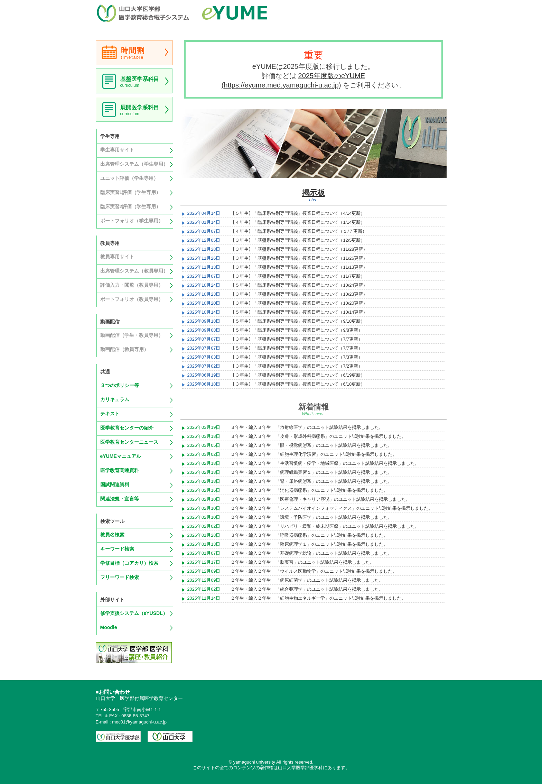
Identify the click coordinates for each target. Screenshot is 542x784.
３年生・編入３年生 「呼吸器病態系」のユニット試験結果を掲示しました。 (309, 535)
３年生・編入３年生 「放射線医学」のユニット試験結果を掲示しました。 (307, 427)
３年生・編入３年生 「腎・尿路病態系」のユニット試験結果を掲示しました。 (311, 481)
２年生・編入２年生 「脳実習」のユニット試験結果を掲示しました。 (302, 562)
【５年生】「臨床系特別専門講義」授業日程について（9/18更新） (298, 321)
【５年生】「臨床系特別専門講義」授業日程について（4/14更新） (298, 213)
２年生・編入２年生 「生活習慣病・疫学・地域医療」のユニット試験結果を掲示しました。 (325, 463)
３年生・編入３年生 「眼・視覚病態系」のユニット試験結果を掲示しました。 (311, 445)
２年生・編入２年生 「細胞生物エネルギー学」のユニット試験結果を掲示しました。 (318, 598)
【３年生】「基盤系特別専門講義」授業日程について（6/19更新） (298, 375)
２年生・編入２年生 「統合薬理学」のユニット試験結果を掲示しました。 (307, 589)
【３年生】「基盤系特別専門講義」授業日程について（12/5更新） (298, 240)
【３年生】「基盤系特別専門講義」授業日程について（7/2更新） (297, 366)
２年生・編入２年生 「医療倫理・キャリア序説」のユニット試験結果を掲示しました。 (320, 499)
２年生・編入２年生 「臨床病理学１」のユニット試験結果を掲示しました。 (309, 544)
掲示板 (313, 192)
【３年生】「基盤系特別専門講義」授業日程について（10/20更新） (299, 303)
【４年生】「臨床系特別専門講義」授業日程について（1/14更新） (298, 222)
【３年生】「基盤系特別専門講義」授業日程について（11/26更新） (299, 258)
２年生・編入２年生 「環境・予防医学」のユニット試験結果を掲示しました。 (311, 517)
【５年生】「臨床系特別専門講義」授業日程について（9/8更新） (297, 330)
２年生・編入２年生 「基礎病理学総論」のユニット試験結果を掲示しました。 (311, 553)
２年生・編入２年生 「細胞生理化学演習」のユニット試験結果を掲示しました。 (314, 454)
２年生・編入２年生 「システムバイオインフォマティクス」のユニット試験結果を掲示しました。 (332, 508)
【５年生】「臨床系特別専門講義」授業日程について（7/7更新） (297, 348)
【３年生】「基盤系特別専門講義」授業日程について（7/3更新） (297, 357)
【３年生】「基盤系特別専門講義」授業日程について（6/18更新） (298, 384)
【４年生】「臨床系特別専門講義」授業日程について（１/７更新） (299, 231)
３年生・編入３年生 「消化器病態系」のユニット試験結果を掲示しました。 (309, 490)
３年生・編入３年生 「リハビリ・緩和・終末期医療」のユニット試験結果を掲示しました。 (325, 526)
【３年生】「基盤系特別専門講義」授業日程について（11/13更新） (299, 267)
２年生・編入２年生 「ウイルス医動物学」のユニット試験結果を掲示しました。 (314, 571)
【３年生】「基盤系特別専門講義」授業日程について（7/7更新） (297, 339)
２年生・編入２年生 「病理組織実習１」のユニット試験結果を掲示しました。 (311, 472)
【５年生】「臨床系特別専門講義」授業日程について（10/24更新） (299, 285)
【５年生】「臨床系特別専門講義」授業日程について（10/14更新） (299, 312)
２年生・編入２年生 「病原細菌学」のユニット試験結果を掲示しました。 (307, 580)
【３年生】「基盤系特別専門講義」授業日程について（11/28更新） (299, 249)
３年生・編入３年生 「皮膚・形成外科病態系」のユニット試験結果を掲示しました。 (318, 436)
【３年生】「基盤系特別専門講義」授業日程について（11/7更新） (298, 276)
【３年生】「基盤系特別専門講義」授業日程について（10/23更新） (299, 294)
